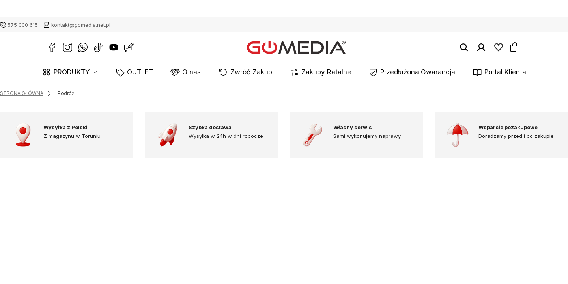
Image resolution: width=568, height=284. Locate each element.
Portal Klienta (465, 72)
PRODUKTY (113, 72)
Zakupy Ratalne (320, 72)
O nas (212, 72)
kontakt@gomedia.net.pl (80, 25)
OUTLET (171, 72)
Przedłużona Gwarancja (394, 72)
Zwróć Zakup (259, 72)
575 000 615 (22, 25)
